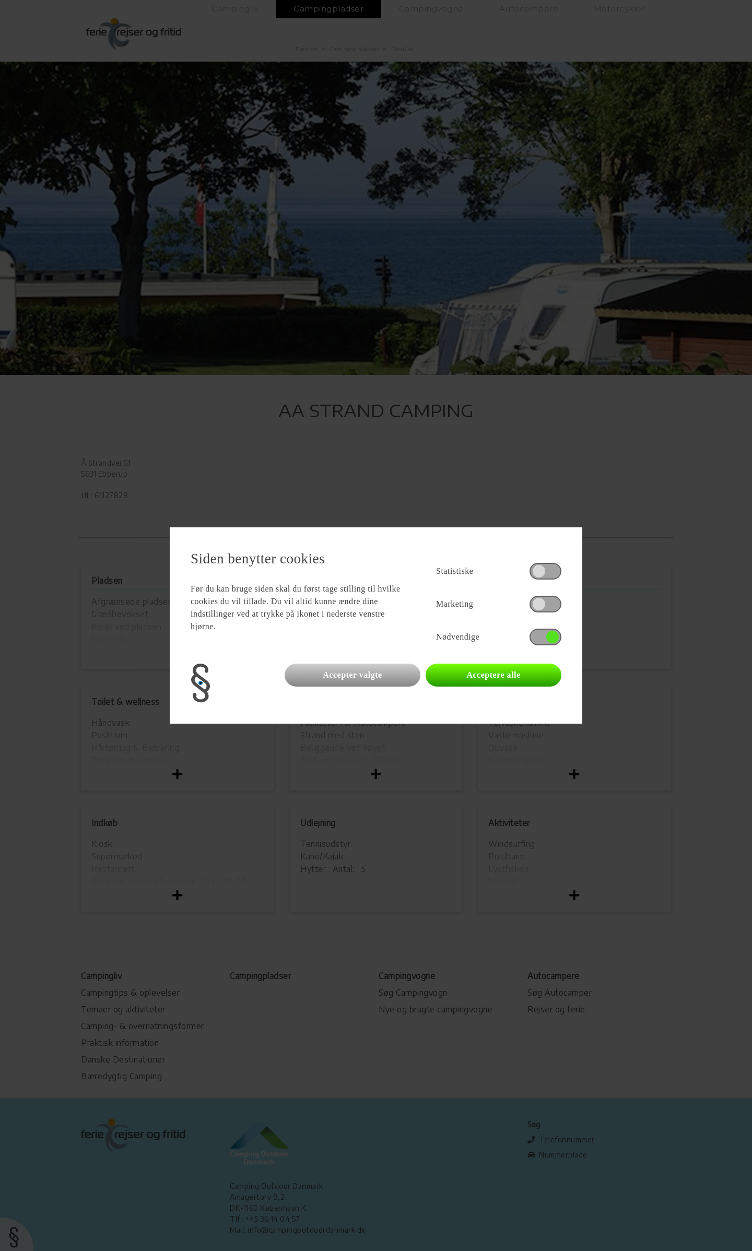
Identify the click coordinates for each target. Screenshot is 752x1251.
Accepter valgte (352, 674)
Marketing (454, 603)
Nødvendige (457, 636)
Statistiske (454, 571)
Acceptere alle (493, 674)
